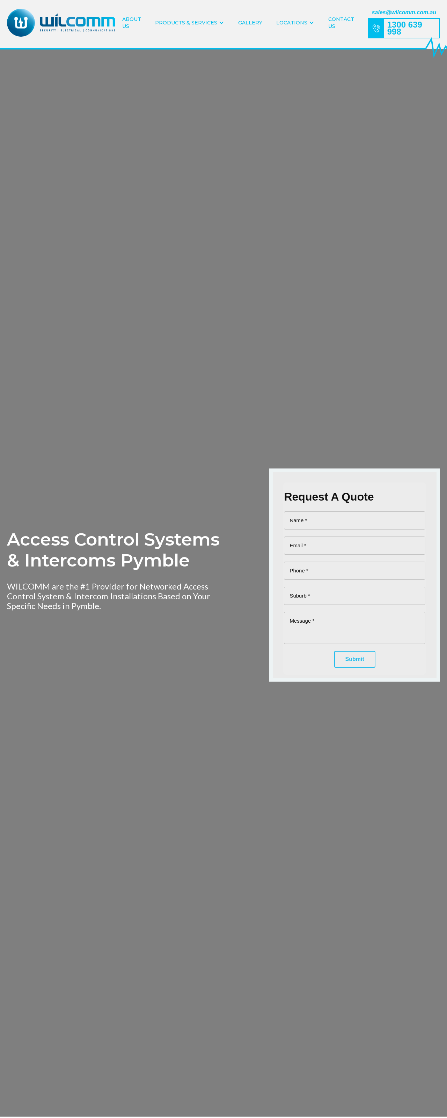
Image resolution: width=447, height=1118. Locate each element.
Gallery (250, 23)
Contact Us (341, 22)
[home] (61, 23)
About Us (131, 22)
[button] (189, 22)
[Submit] (354, 659)
